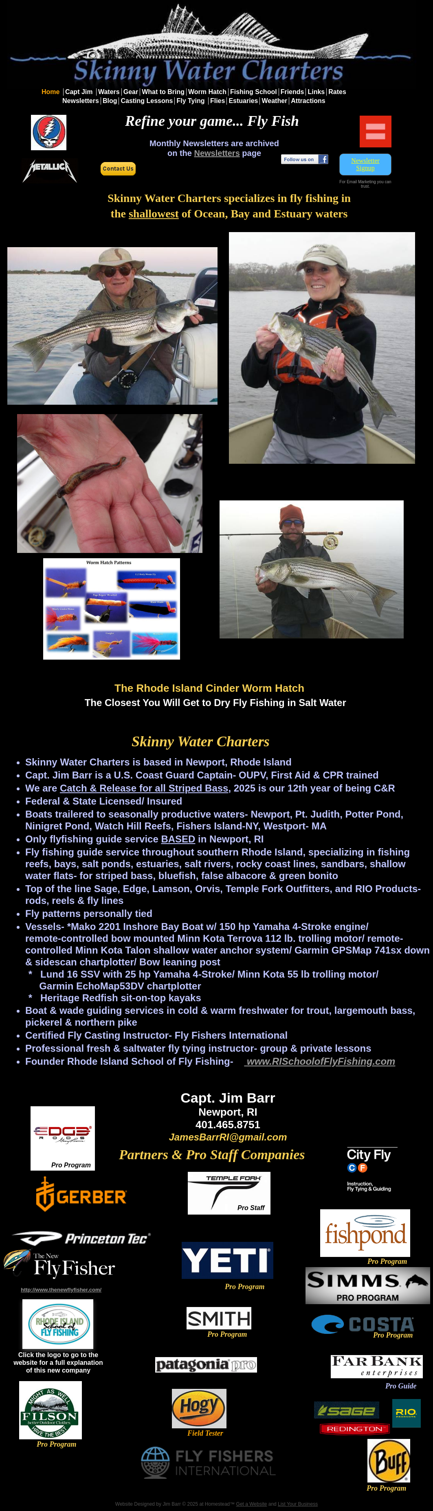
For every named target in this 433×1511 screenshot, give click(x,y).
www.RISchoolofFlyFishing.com (319, 1061)
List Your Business (298, 1504)
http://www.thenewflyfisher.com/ (61, 1290)
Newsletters (217, 153)
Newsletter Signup (365, 164)
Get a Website (251, 1504)
